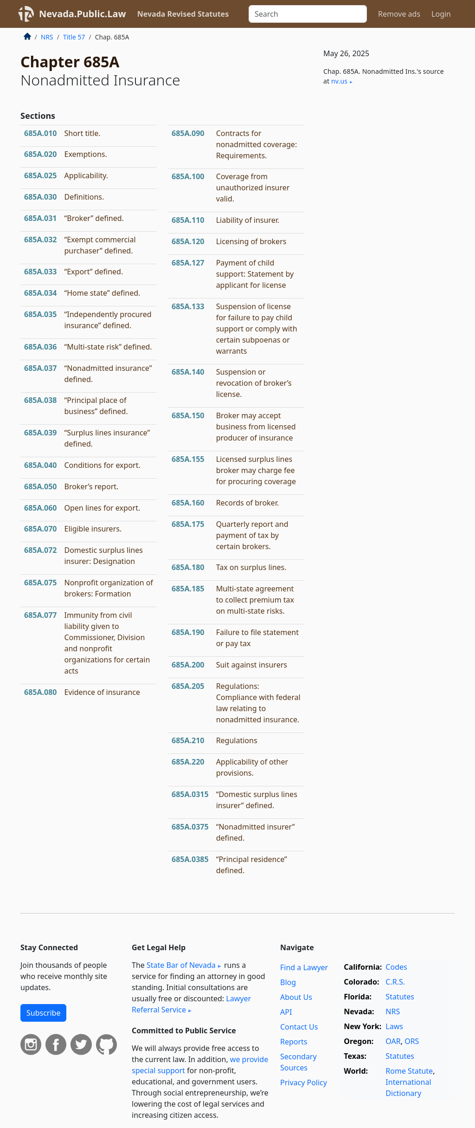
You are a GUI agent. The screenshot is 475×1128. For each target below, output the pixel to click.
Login (441, 14)
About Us (296, 997)
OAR (392, 1041)
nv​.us (339, 81)
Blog (288, 982)
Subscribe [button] (43, 1013)
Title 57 (74, 36)
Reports (294, 1042)
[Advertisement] (385, 166)
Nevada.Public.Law (82, 13)
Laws (394, 1026)
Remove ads (399, 14)
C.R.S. (395, 982)
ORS (411, 1041)
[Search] (308, 14)
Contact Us (299, 1027)
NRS (47, 36)
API (286, 1012)
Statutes (399, 997)
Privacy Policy (303, 1082)
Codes (396, 967)
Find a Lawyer (304, 967)
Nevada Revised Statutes (183, 14)
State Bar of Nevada (181, 965)
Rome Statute (409, 1071)
